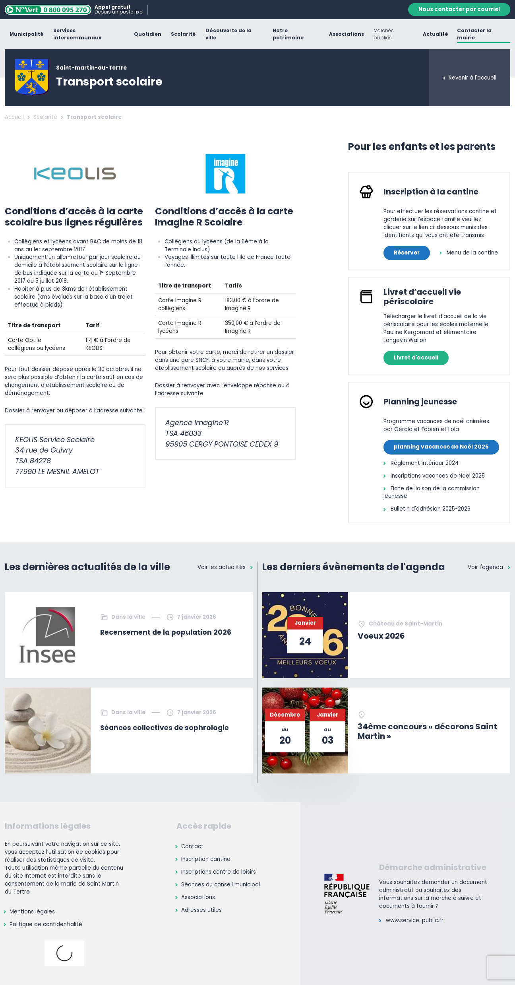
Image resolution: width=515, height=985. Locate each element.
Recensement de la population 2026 (165, 632)
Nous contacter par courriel (459, 9)
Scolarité (45, 117)
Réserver (407, 252)
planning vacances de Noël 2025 (441, 447)
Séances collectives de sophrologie (164, 727)
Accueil (14, 117)
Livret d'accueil (416, 357)
